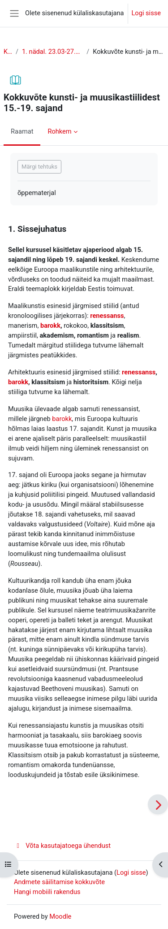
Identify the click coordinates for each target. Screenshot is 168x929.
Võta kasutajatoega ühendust (62, 846)
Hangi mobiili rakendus (47, 892)
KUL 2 (8, 52)
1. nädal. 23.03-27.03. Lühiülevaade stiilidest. (52, 52)
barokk (50, 325)
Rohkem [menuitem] (59, 131)
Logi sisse (146, 13)
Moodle (60, 916)
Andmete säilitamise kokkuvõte (59, 882)
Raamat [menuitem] (22, 131)
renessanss (107, 316)
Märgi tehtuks (39, 166)
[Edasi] (158, 804)
